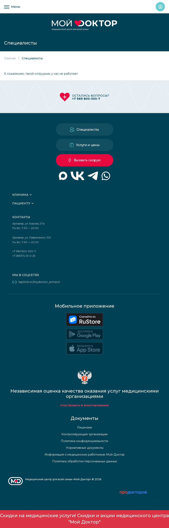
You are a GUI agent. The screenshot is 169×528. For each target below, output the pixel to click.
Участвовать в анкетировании (84, 405)
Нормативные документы (84, 448)
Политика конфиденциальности (84, 441)
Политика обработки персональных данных (84, 461)
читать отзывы (130, 505)
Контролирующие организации (84, 434)
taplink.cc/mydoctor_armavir (39, 282)
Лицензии (84, 427)
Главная (10, 58)
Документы (84, 418)
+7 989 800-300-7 (86, 99)
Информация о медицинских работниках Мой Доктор (85, 454)
